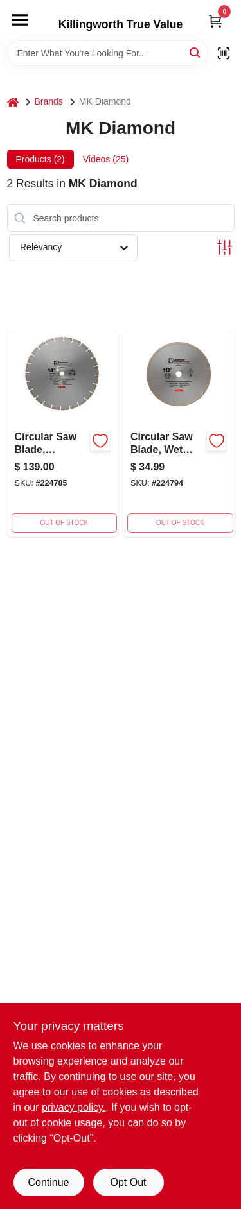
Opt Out (128, 1182)
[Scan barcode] (224, 53)
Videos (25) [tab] (106, 159)
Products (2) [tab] (40, 159)
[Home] (13, 101)
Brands (49, 101)
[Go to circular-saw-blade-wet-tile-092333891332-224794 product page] (179, 433)
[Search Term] (107, 53)
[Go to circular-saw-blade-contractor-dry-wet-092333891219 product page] (63, 433)
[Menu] (20, 20)
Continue (48, 1182)
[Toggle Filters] (224, 247)
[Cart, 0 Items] (215, 21)
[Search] (195, 52)
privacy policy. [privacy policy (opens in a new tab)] (73, 1107)
